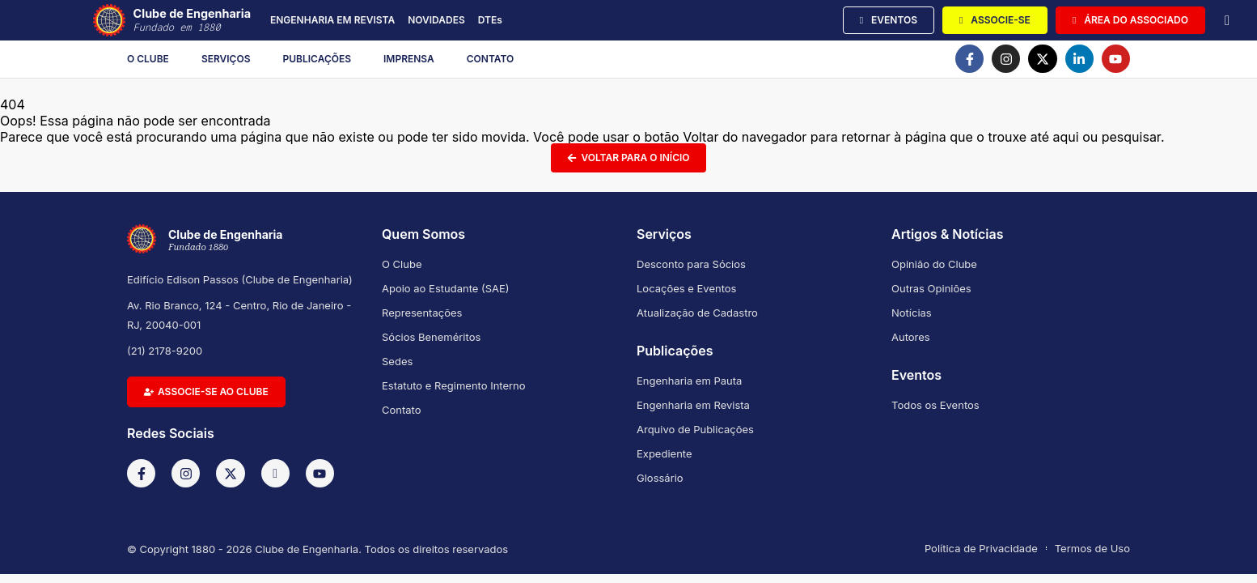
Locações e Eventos (686, 288)
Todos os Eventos (935, 404)
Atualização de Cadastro (697, 312)
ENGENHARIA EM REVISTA (332, 20)
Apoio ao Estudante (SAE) (446, 288)
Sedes (397, 361)
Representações (422, 312)
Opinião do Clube (934, 263)
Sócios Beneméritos (431, 336)
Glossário (660, 477)
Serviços (226, 59)
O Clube (148, 59)
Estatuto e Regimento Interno (454, 385)
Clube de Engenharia (192, 20)
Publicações (317, 59)
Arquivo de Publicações (695, 429)
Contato (490, 59)
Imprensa (408, 59)
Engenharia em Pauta (689, 380)
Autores (910, 336)
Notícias (911, 312)
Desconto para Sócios (691, 263)
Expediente (664, 453)
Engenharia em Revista (693, 404)
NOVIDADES (436, 20)
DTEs (490, 20)
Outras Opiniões (931, 288)
